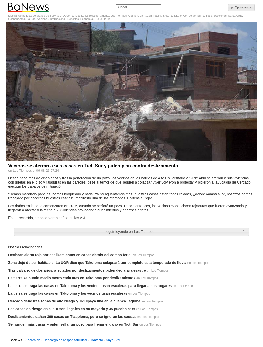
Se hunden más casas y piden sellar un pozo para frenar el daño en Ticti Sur (73, 324)
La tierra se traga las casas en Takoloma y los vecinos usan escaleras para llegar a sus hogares (90, 286)
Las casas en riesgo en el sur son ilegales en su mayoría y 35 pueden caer (71, 309)
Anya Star (113, 340)
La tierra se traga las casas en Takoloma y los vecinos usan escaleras (67, 293)
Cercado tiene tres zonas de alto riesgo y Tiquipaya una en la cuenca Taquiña (74, 301)
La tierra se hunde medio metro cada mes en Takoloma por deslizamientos (71, 278)
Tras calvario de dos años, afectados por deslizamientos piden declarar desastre (77, 270)
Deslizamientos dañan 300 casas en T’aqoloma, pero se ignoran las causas (72, 317)
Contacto (96, 340)
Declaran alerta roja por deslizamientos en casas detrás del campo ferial (70, 255)
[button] (241, 7)
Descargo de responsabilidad (65, 340)
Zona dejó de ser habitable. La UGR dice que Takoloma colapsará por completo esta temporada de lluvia (97, 263)
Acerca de (33, 340)
